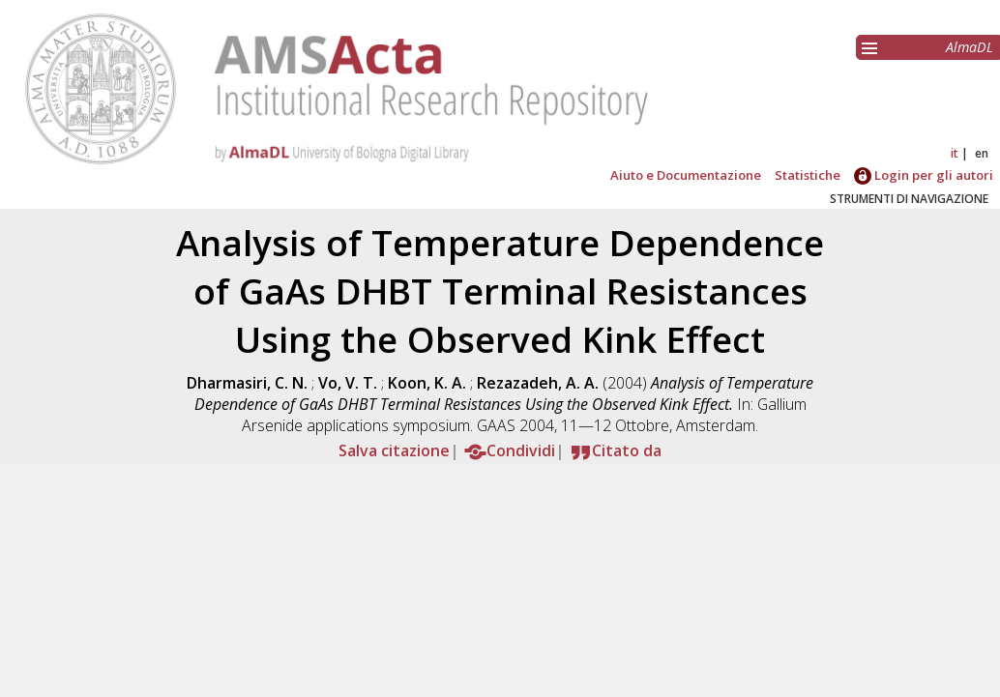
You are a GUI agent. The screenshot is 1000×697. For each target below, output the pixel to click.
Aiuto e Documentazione (685, 175)
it (954, 153)
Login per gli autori (923, 175)
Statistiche (807, 175)
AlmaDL (969, 47)
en (981, 153)
